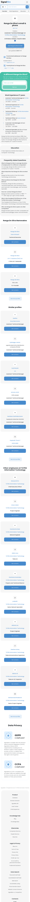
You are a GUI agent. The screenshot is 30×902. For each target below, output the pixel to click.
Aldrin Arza (15, 553)
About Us (15, 846)
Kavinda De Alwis (15, 529)
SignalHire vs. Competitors (15, 892)
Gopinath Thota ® (15, 440)
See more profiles (15, 298)
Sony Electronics (15, 321)
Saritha (15, 318)
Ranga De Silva (15, 231)
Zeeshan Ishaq (15, 649)
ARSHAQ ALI (15, 625)
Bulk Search (15, 880)
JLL (15, 371)
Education (23, 11)
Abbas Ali (15, 673)
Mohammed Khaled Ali (15, 697)
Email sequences (15, 809)
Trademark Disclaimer (15, 865)
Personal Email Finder (15, 875)
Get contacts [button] (15, 242)
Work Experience (13, 11)
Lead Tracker (15, 806)
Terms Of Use (15, 849)
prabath (15, 601)
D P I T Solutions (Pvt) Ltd (15, 258)
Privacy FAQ (15, 852)
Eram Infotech (21, 118)
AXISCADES (15, 443)
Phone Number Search (15, 886)
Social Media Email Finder (15, 878)
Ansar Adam (15, 505)
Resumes (15, 837)
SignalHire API (15, 803)
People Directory (15, 834)
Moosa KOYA (15, 481)
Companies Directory (15, 831)
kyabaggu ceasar (15, 342)
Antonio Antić (15, 392)
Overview (4, 11)
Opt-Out (15, 28)
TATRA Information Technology (15, 35)
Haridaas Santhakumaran (15, 416)
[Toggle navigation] (27, 2)
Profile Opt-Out (15, 858)
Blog (15, 819)
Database (15, 797)
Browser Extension (15, 800)
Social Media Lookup (15, 883)
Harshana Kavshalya (15, 577)
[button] (9, 62)
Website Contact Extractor (15, 889)
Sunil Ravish (15, 368)
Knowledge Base (15, 821)
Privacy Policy (15, 855)
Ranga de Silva (15, 280)
